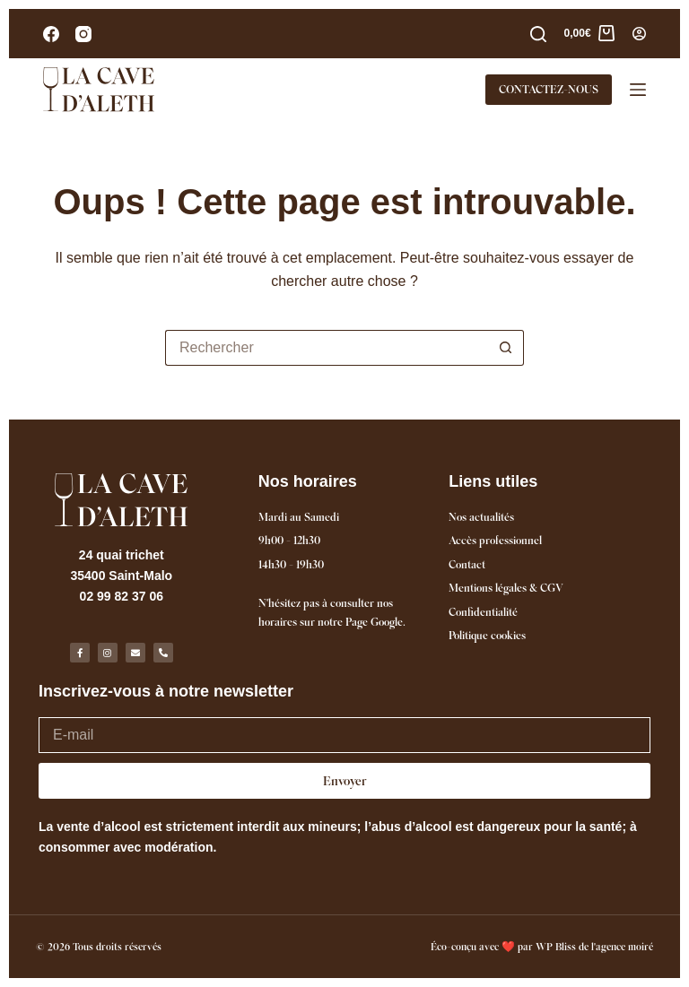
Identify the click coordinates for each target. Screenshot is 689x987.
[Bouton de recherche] (506, 348)
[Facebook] (51, 34)
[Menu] (638, 90)
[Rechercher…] (326, 348)
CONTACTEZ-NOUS (548, 89)
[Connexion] (639, 33)
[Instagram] (83, 34)
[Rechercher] (538, 34)
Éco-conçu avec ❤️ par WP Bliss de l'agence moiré (542, 946)
